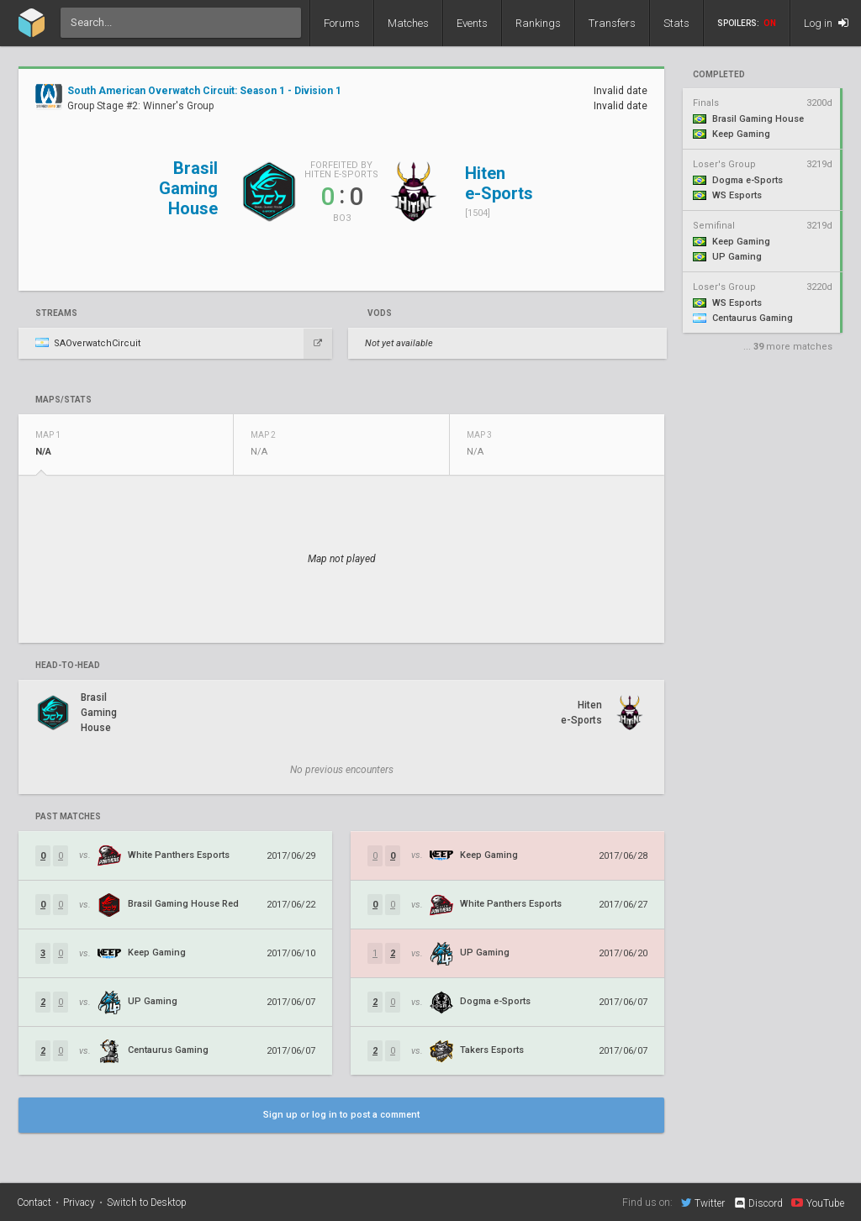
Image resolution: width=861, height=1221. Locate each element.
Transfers (612, 23)
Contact (34, 1202)
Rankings (538, 23)
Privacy (79, 1202)
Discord (758, 1203)
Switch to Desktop (147, 1202)
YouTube (817, 1202)
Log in (826, 23)
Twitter (703, 1202)
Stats (676, 23)
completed (719, 75)
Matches (408, 23)
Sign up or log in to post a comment (341, 1114)
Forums (342, 23)
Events (472, 23)
